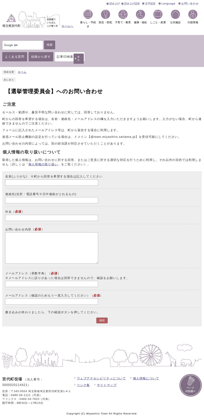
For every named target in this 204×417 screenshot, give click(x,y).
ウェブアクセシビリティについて (101, 378)
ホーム (22, 72)
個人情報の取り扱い (43, 164)
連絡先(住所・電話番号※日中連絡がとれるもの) (40, 194)
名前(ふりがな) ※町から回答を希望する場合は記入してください (54, 176)
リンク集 (83, 385)
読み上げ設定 (132, 3)
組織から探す (41, 56)
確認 (102, 320)
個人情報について (146, 378)
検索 (50, 44)
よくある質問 (15, 56)
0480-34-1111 (21, 395)
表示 (78, 58)
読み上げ (114, 3)
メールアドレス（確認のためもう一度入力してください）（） (54, 295)
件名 (8, 211)
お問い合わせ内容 (18, 229)
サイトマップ (107, 385)
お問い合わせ (190, 3)
